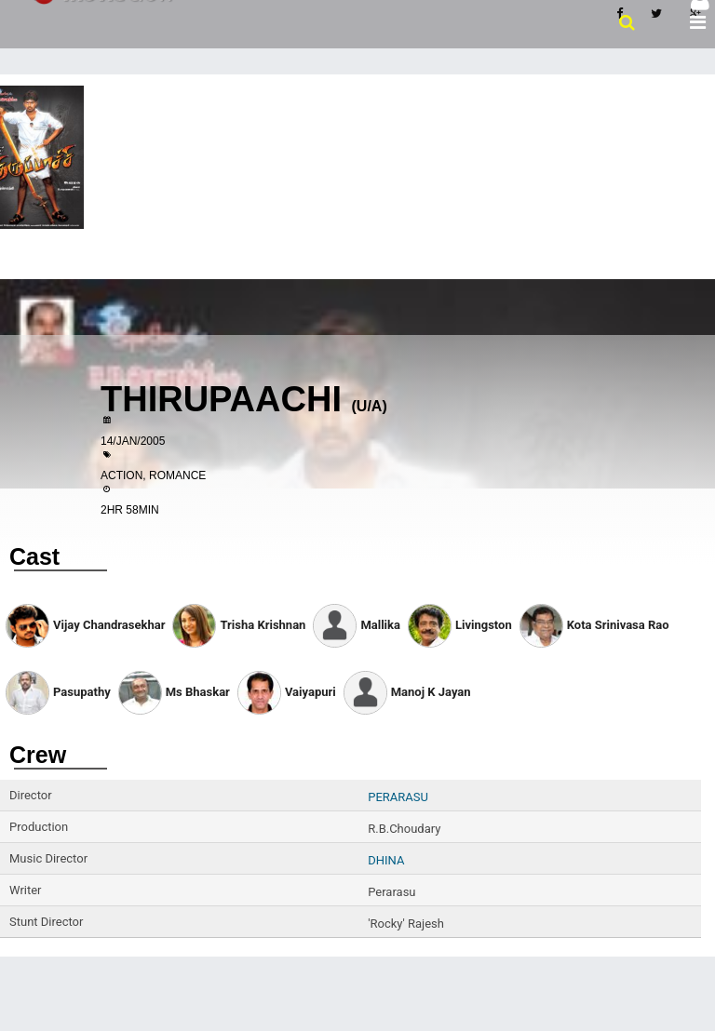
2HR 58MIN (130, 509)
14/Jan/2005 (133, 441)
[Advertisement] (357, 214)
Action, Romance (153, 475)
